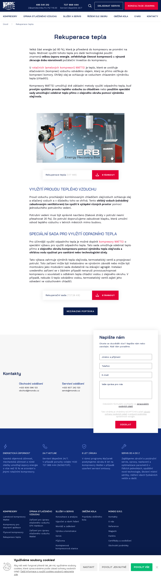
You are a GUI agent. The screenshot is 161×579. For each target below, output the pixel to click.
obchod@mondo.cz (29, 390)
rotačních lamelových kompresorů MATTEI (58, 67)
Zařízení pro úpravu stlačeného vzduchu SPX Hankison (39, 523)
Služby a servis (72, 16)
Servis (58, 536)
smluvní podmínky (138, 414)
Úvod (5, 24)
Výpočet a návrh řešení (67, 521)
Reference (113, 526)
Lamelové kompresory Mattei (14, 518)
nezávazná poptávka (80, 311)
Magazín (112, 531)
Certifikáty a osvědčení (119, 541)
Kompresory (10, 16)
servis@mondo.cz (71, 390)
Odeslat (125, 424)
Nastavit (88, 567)
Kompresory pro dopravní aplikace (12, 526)
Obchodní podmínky (118, 545)
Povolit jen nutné (114, 567)
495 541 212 (42, 4)
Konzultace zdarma (141, 5)
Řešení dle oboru (97, 16)
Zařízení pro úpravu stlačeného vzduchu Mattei (39, 533)
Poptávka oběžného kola (92, 518)
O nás (137, 16)
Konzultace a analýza (66, 517)
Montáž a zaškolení (65, 526)
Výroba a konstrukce (66, 531)
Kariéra (111, 536)
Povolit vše (141, 567)
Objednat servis (109, 5)
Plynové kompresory (13, 532)
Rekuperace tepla (12, 537)
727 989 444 (71, 4)
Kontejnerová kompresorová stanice (67, 547)
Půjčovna (60, 541)
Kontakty (152, 16)
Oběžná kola (121, 16)
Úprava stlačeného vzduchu (40, 16)
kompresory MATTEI (111, 241)
